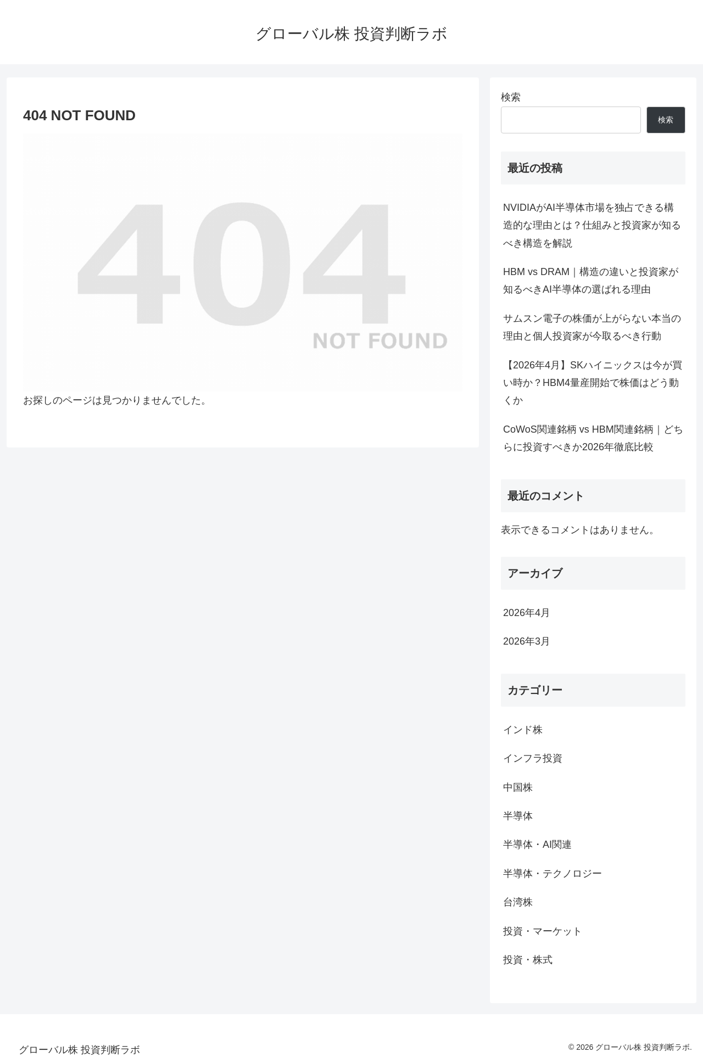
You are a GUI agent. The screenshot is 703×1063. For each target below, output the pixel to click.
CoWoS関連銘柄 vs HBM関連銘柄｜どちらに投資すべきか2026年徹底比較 (593, 438)
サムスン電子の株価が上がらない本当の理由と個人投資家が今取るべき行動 (592, 327)
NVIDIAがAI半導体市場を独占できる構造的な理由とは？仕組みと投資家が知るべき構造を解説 (592, 225)
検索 (511, 97)
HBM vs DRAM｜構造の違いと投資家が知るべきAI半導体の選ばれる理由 (590, 280)
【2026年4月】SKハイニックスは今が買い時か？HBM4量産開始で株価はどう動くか (592, 383)
